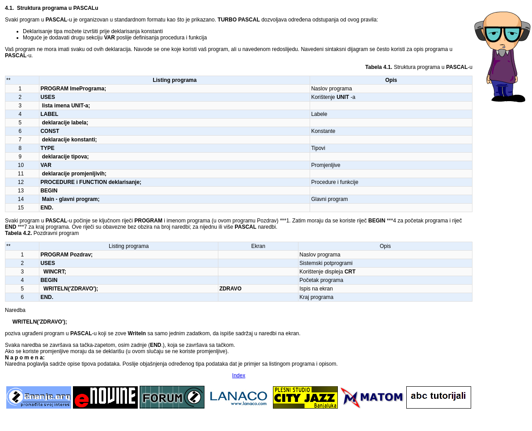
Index (238, 375)
